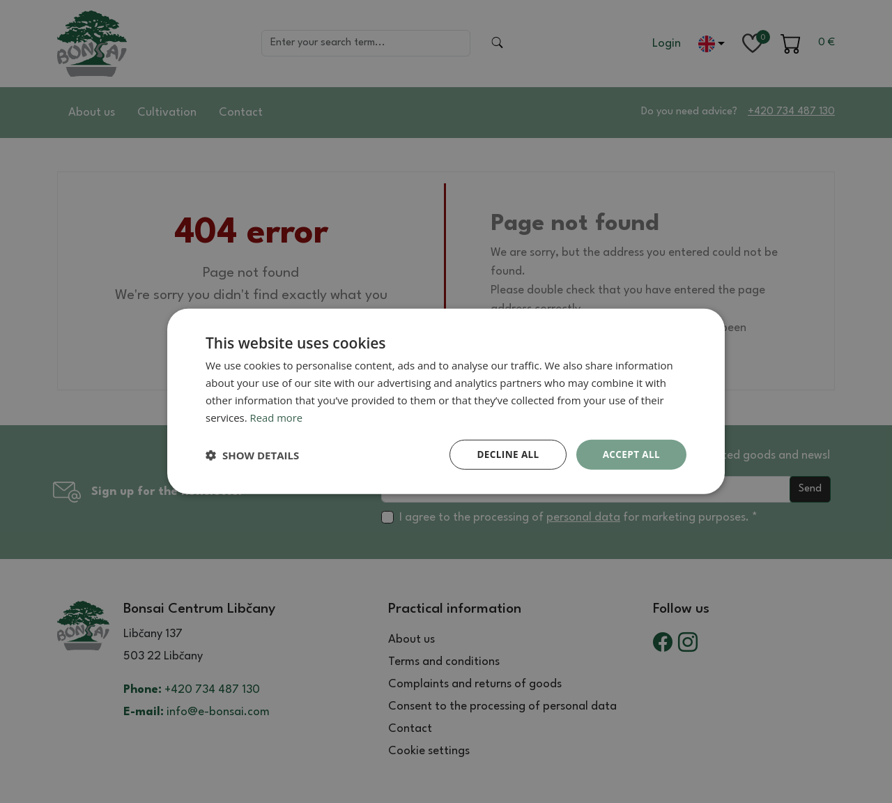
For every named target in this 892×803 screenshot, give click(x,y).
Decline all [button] (504, 454)
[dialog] (446, 401)
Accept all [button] (630, 454)
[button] (252, 455)
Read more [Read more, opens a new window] (277, 417)
